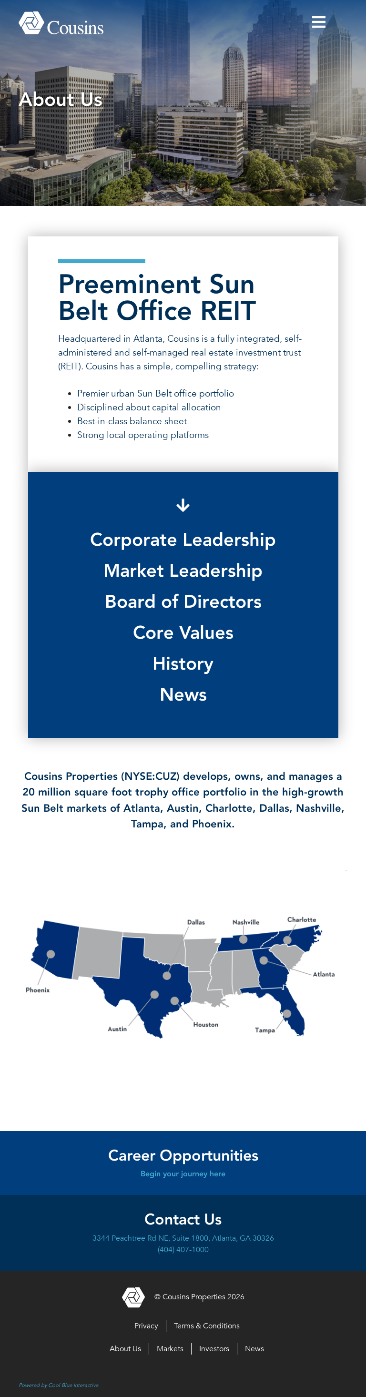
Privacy (146, 1326)
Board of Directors (183, 601)
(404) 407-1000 (183, 1249)
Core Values (183, 632)
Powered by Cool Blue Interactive (58, 1385)
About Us (125, 1349)
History (183, 663)
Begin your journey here (183, 1173)
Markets (170, 1349)
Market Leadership (183, 570)
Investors (214, 1349)
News (183, 694)
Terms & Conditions (207, 1326)
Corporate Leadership (183, 540)
